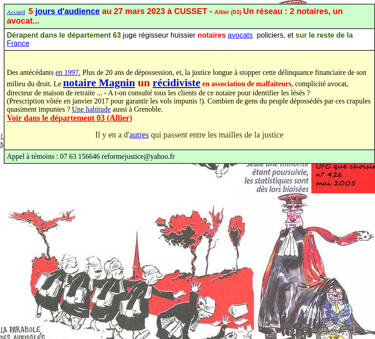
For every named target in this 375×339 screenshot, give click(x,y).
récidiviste (176, 82)
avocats (240, 35)
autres (139, 134)
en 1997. (68, 72)
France (18, 43)
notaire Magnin (99, 82)
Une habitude (91, 109)
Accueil (16, 12)
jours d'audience (67, 11)
